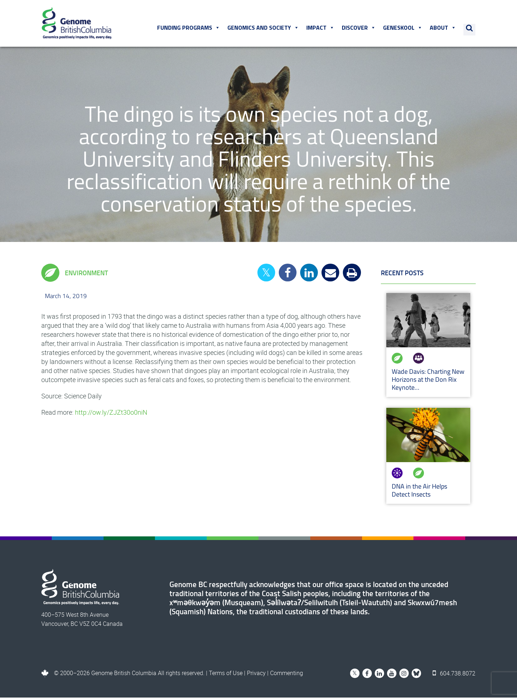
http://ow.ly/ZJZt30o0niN (111, 413)
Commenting (286, 674)
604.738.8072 (454, 674)
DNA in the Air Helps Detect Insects (419, 492)
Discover (359, 28)
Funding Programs (188, 28)
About (443, 28)
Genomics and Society (263, 28)
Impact (321, 28)
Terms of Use (226, 674)
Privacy (256, 674)
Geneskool (403, 28)
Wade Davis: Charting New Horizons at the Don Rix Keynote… (428, 381)
